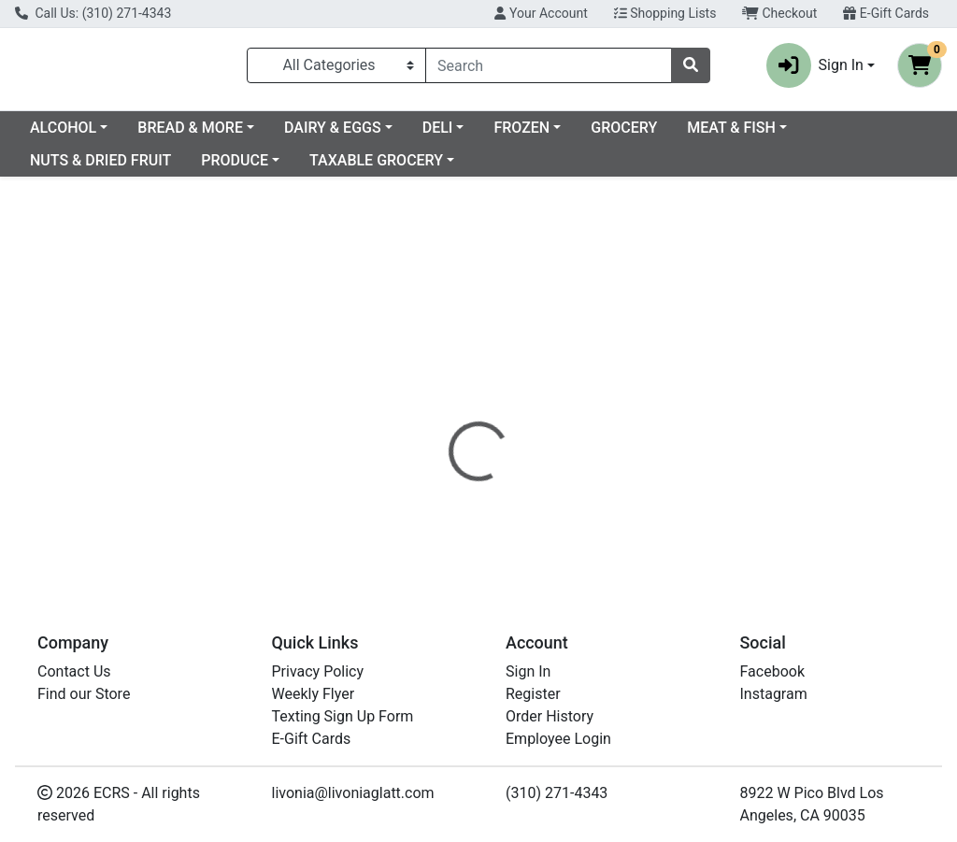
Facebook (772, 671)
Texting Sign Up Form (343, 716)
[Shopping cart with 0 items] (919, 69)
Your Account (540, 13)
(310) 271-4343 (556, 793)
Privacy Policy (318, 671)
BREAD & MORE (341, 135)
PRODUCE (364, 168)
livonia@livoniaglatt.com (353, 793)
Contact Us (74, 671)
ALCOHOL (214, 135)
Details (449, 391)
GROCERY (775, 135)
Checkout (779, 13)
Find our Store (83, 694)
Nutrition (526, 391)
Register (533, 694)
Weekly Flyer (313, 694)
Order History (549, 716)
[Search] (548, 69)
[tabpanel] (678, 460)
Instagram (773, 694)
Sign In (528, 671)
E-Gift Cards (886, 13)
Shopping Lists (665, 13)
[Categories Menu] (336, 69)
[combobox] (548, 69)
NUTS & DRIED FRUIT (230, 168)
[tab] (449, 391)
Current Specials (85, 135)
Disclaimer (616, 391)
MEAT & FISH (74, 168)
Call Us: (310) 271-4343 (93, 13)
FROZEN (673, 135)
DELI (589, 135)
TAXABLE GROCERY (506, 168)
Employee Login (558, 739)
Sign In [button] (815, 69)
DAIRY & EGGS (484, 135)
